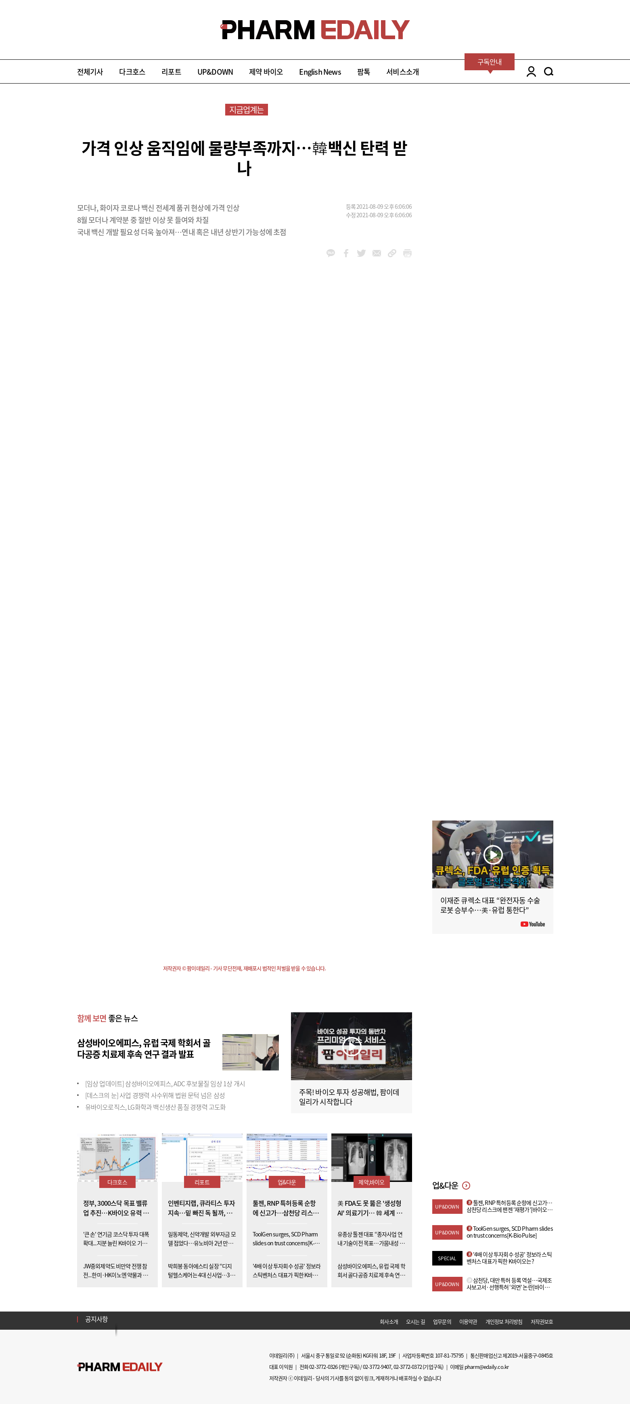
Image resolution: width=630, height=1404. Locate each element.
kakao (330, 253)
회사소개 (389, 1321)
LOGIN (529, 71)
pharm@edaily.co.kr (487, 1366)
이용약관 (468, 1321)
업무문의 (442, 1321)
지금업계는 (246, 109)
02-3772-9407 (377, 1366)
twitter (361, 253)
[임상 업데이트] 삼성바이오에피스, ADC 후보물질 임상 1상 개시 (165, 1083)
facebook (346, 253)
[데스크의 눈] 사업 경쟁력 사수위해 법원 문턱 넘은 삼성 (155, 1095)
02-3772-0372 (407, 1366)
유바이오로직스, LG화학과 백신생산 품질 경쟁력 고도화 (155, 1107)
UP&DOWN (215, 71)
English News (320, 71)
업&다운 (287, 1182)
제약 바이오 (266, 71)
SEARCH (548, 71)
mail (376, 253)
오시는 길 (415, 1321)
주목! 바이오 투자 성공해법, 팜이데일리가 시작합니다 (349, 1097)
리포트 (171, 71)
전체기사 (90, 71)
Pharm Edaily (120, 1367)
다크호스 (132, 71)
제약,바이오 (371, 1182)
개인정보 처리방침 (504, 1321)
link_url (392, 253)
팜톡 (363, 71)
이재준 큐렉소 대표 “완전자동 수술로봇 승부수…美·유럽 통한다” (490, 905)
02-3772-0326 (323, 1366)
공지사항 (96, 1319)
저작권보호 (542, 1321)
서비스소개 (402, 71)
